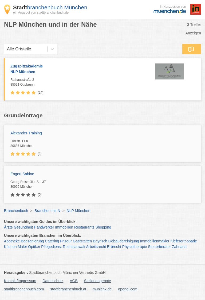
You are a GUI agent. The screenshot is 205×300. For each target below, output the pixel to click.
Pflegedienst (51, 247)
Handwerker (44, 227)
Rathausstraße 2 (75, 82)
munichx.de (102, 289)
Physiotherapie (134, 247)
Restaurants (84, 227)
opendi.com (127, 289)
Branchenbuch (16, 211)
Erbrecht (114, 247)
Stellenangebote (97, 281)
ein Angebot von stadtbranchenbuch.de (41, 12)
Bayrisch (100, 241)
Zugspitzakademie (75, 69)
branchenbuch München (50, 7)
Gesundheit (23, 227)
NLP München (78, 211)
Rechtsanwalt (74, 247)
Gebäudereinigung (123, 241)
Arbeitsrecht (96, 247)
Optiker (34, 247)
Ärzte (8, 227)
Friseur (66, 241)
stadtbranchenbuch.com (24, 289)
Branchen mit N (47, 211)
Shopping (103, 227)
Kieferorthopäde (183, 241)
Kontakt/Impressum (20, 281)
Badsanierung (32, 241)
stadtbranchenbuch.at (68, 289)
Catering (52, 241)
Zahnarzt (179, 247)
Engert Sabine (22, 174)
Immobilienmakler (154, 241)
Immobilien (64, 227)
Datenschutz (53, 281)
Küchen (10, 247)
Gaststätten (82, 241)
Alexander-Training (26, 133)
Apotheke (12, 241)
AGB (74, 281)
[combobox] (6, 49)
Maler (22, 247)
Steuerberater (159, 247)
